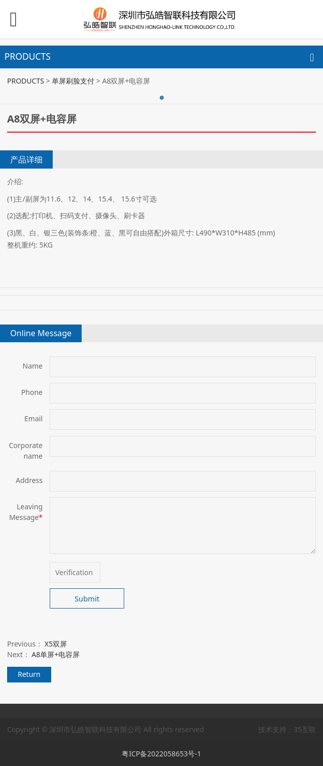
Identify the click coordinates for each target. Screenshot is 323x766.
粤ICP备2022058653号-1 (161, 753)
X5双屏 (56, 644)
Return (29, 674)
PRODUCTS (25, 81)
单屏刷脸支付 (73, 81)
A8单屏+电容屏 (55, 654)
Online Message (40, 333)
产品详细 (26, 159)
